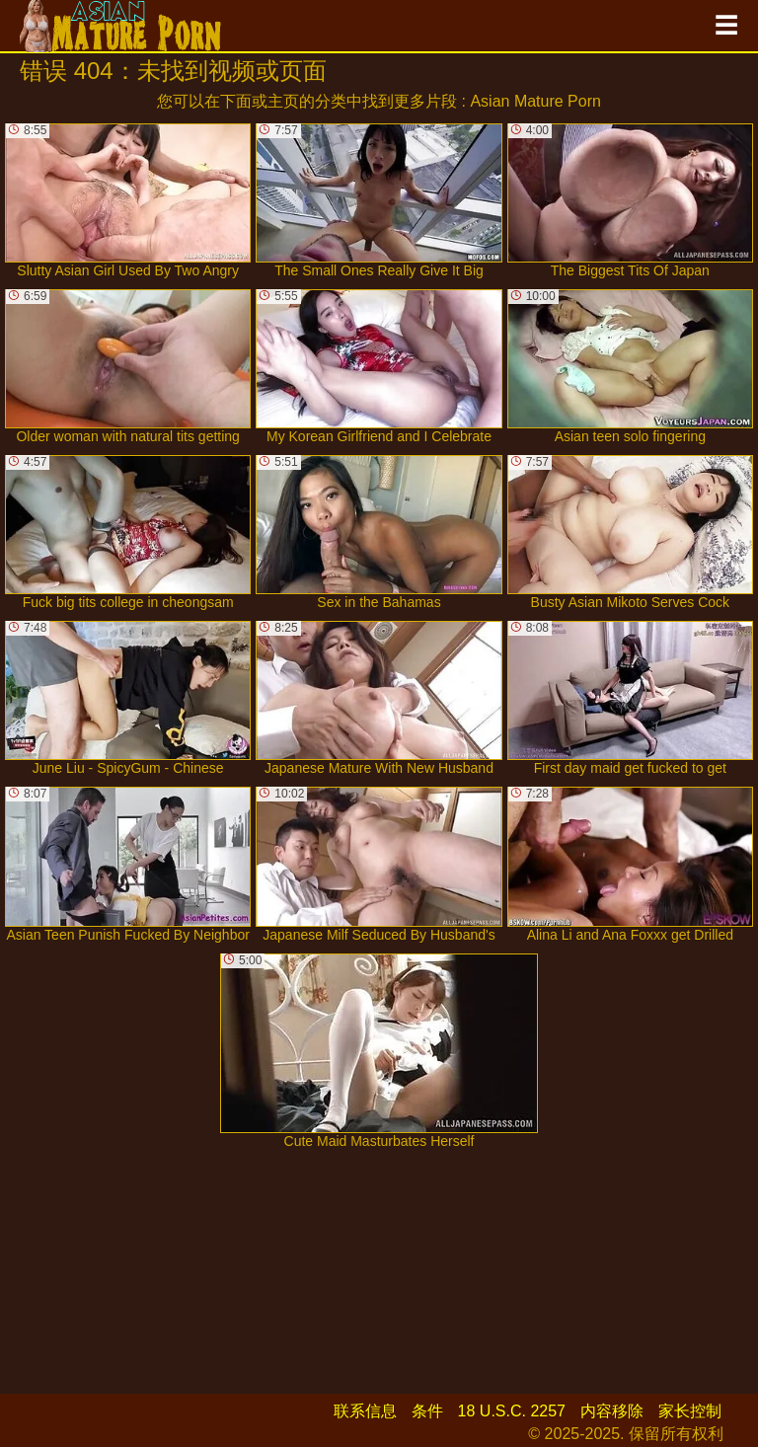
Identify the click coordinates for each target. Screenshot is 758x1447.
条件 (427, 1411)
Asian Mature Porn (535, 101)
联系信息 (365, 1411)
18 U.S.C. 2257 (512, 1411)
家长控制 (689, 1411)
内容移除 (612, 1411)
